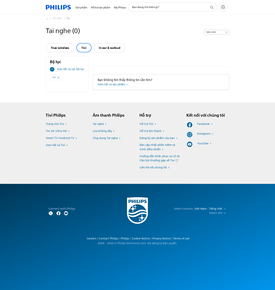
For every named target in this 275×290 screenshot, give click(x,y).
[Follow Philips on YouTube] (66, 213)
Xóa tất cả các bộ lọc (70, 69)
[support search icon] (211, 7)
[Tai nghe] (59, 18)
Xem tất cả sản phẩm (112, 84)
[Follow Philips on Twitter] (51, 213)
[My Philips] (223, 7)
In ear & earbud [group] (109, 47)
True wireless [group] (60, 47)
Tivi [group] (84, 47)
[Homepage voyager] (49, 18)
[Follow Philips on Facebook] (58, 213)
